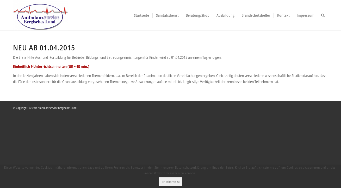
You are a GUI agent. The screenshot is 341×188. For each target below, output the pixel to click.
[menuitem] (141, 15)
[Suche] (323, 15)
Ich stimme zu (171, 179)
